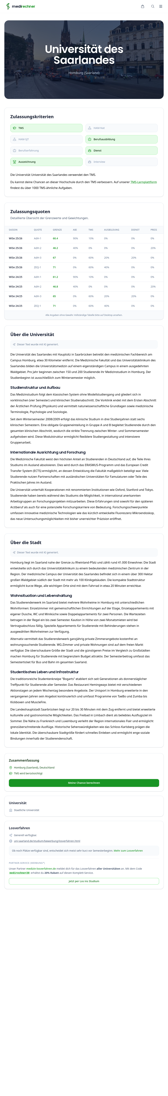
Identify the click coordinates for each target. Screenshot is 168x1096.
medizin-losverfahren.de (41, 870)
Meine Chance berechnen (84, 784)
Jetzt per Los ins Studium (84, 883)
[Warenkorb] (142, 6)
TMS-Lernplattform (144, 182)
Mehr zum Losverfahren (128, 852)
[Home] (19, 6)
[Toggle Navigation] (160, 6)
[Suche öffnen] (152, 6)
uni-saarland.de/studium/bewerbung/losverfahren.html (47, 842)
